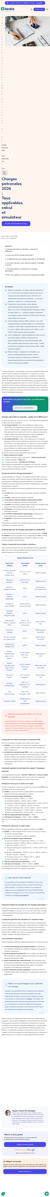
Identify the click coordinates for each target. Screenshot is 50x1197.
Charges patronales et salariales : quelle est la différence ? (21, 250)
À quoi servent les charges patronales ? (19, 255)
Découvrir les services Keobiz (24, 408)
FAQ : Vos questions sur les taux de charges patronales (24, 275)
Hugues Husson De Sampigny (24, 1111)
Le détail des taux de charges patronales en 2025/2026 (25, 259)
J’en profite (39, 3)
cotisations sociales (22, 420)
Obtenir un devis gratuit (25, 1144)
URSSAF (29, 999)
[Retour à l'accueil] (7, 9)
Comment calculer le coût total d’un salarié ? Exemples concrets (24, 264)
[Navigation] (47, 9)
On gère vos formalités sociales (16, 223)
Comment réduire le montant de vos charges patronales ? (21, 270)
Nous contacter (24, 1171)
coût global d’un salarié (23, 910)
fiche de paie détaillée (21, 895)
